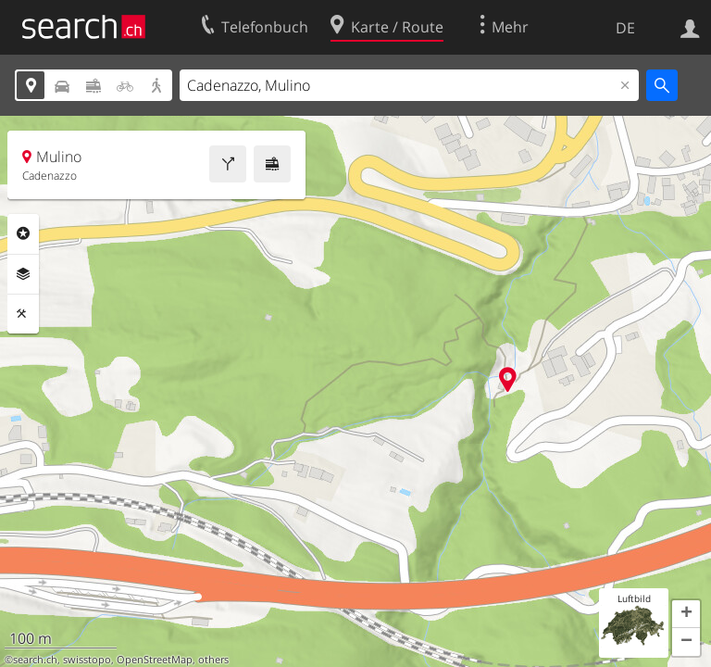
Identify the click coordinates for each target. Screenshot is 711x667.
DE (625, 28)
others (213, 659)
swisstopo (87, 659)
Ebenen (23, 274)
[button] (686, 614)
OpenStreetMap (155, 659)
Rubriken (23, 233)
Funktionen (23, 314)
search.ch (35, 659)
